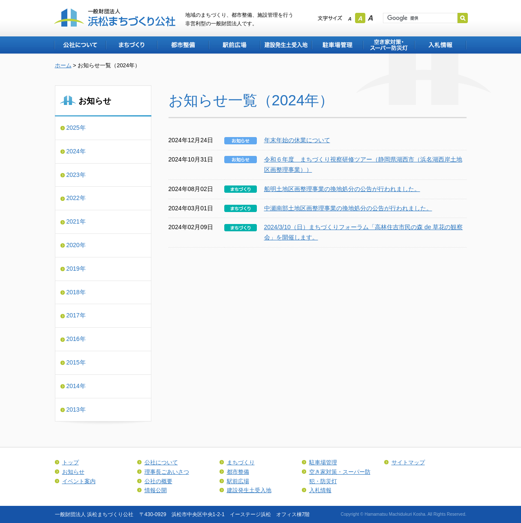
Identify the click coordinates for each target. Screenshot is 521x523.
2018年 (76, 292)
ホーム (63, 65)
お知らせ (73, 472)
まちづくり (131, 45)
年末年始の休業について (297, 140)
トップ (70, 462)
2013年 (76, 409)
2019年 (76, 268)
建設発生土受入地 (285, 45)
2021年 (76, 221)
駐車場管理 (337, 45)
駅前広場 (234, 45)
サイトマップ (408, 462)
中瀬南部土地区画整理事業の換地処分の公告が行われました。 (348, 208)
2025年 (76, 127)
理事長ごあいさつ (167, 472)
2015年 (76, 362)
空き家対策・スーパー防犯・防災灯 (388, 45)
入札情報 (440, 45)
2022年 (76, 197)
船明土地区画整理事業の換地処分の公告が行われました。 (342, 188)
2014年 (76, 386)
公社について (79, 45)
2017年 (76, 315)
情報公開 (156, 490)
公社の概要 (158, 481)
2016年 (76, 338)
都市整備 (182, 45)
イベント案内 (79, 481)
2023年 (76, 174)
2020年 (76, 245)
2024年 (76, 151)
